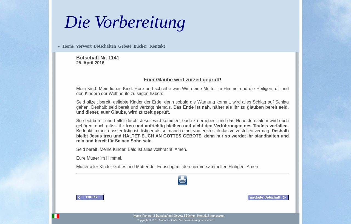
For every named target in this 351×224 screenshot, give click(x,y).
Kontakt (157, 46)
